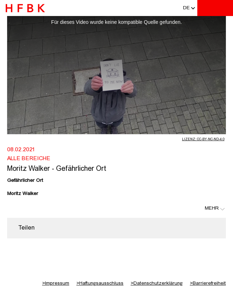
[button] (186, 8)
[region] (116, 228)
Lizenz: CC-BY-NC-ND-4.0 (203, 139)
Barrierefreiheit (208, 283)
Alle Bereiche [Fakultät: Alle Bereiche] (28, 159)
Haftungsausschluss (99, 283)
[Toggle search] (206, 8)
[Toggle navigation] (224, 8)
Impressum (55, 283)
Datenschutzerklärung (157, 283)
